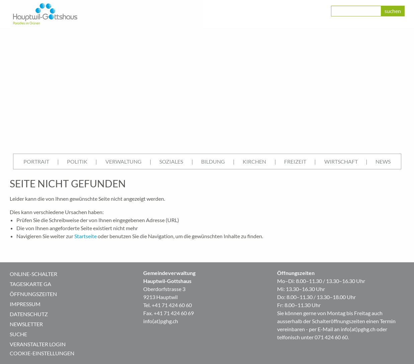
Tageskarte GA (30, 284)
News (383, 161)
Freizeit (295, 161)
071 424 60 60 (331, 337)
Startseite (85, 236)
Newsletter (26, 324)
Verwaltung (123, 161)
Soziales (171, 161)
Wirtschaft (341, 161)
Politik (77, 161)
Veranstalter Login (38, 344)
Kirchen (254, 161)
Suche (18, 334)
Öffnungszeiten (33, 294)
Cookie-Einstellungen (42, 353)
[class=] (356, 11)
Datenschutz (29, 314)
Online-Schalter (33, 274)
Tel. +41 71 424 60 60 (167, 305)
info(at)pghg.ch (160, 321)
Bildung (213, 161)
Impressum (25, 304)
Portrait (36, 161)
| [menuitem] (58, 161)
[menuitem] (36, 161)
